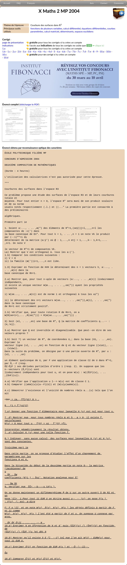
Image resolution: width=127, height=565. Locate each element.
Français (31, 3)
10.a (102, 51)
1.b (4, 51)
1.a (3, 48)
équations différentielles (94, 28)
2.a (14, 51)
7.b (74, 51)
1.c (9, 51)
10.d (6, 57)
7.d (84, 51)
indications (7, 45)
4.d (50, 51)
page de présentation (13, 42)
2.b (19, 51)
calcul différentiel (72, 28)
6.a (58, 51)
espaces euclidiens (84, 31)
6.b (63, 51)
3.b (29, 51)
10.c (4, 54)
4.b (39, 51)
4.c (44, 51)
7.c (79, 51)
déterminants (67, 31)
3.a (24, 51)
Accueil (6, 3)
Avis (92, 3)
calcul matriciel (51, 31)
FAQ (19, 3)
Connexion (119, 3)
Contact (103, 3)
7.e (89, 51)
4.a (34, 51)
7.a (68, 51)
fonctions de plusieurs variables (46, 28)
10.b (108, 51)
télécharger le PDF (29, 104)
